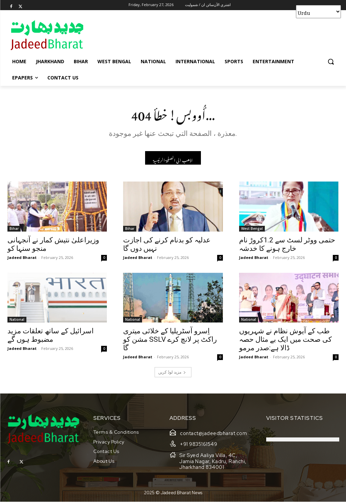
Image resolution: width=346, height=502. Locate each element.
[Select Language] (318, 11)
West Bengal (252, 230)
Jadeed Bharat (22, 259)
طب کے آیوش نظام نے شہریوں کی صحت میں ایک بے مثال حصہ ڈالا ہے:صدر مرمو (285, 341)
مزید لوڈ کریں (172, 374)
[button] (331, 61)
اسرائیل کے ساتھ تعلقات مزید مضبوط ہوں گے (50, 337)
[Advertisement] (166, 35)
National (16, 321)
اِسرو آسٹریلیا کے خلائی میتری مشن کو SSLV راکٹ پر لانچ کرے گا (170, 341)
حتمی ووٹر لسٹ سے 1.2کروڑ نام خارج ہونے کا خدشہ (287, 246)
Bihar (14, 230)
